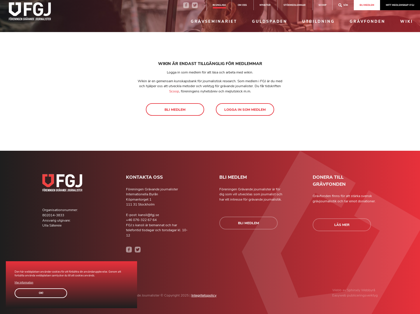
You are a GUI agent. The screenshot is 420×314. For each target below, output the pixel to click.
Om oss (242, 5)
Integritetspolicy (203, 295)
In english (219, 5)
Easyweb (339, 295)
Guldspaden (269, 21)
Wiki (406, 21)
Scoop (174, 91)
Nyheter (265, 5)
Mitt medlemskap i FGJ (400, 5)
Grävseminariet (214, 21)
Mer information (24, 282)
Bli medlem (367, 5)
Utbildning (318, 21)
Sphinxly (354, 290)
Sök (343, 5)
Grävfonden (367, 21)
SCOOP (322, 5)
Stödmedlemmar (295, 5)
